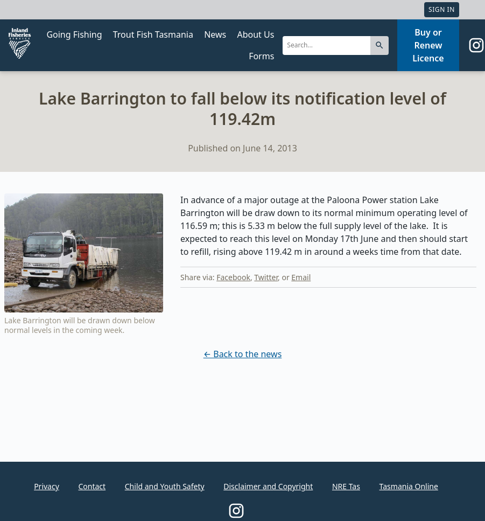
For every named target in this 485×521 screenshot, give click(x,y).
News (215, 34)
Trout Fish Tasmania (153, 34)
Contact (92, 486)
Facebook (233, 277)
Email (301, 277)
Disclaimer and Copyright (268, 486)
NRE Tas (346, 486)
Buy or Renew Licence (428, 45)
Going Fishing (74, 34)
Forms (261, 56)
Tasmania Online (408, 486)
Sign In (441, 9)
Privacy (46, 486)
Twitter (266, 277)
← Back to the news (242, 354)
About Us (255, 34)
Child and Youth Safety (165, 486)
